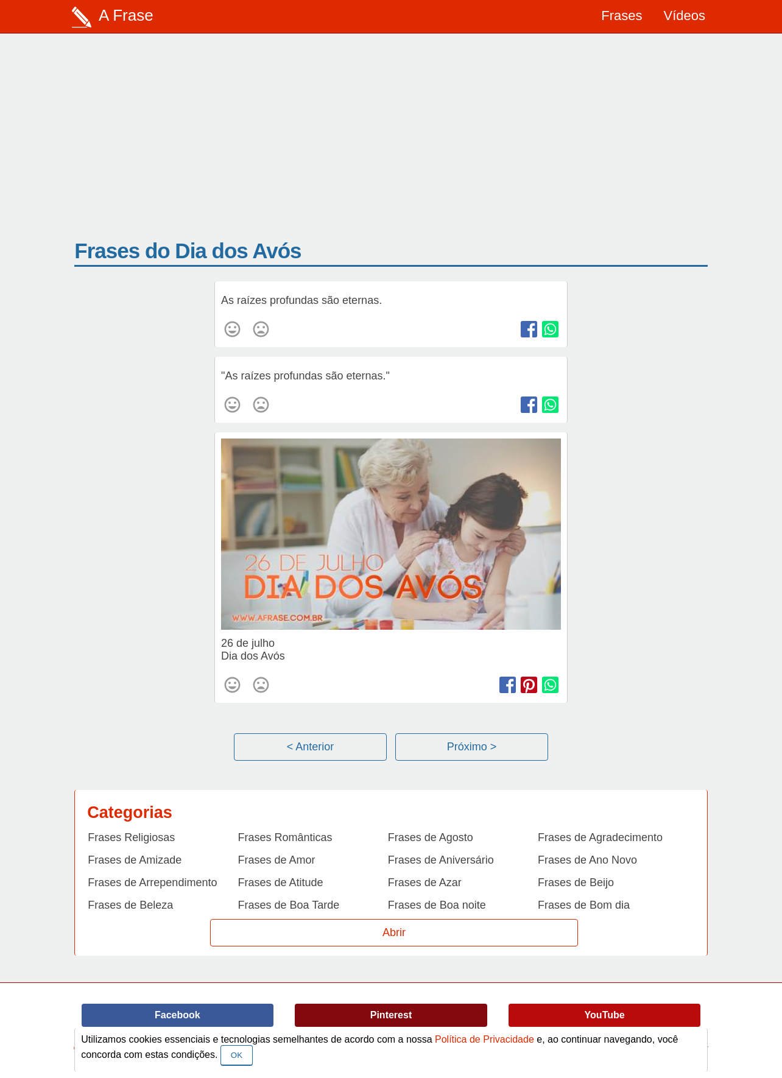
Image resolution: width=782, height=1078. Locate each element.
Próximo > (472, 747)
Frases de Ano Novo (587, 860)
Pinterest (391, 1015)
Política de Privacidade (484, 1039)
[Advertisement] (391, 147)
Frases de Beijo (576, 882)
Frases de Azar (425, 882)
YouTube (605, 1015)
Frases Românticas (285, 837)
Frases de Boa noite (437, 905)
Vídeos (685, 15)
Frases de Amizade (134, 860)
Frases (621, 15)
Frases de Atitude (280, 882)
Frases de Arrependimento (152, 882)
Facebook (177, 1015)
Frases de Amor (276, 860)
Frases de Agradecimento (600, 837)
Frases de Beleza (130, 905)
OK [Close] (236, 1055)
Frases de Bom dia (584, 905)
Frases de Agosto (430, 837)
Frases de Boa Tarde (289, 905)
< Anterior (310, 747)
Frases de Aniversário (441, 860)
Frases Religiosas (131, 837)
